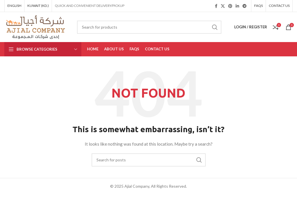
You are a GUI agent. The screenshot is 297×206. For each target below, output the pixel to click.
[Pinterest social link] (230, 6)
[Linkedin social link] (237, 6)
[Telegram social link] (244, 6)
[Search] (149, 27)
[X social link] (223, 6)
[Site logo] (36, 26)
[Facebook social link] (216, 6)
